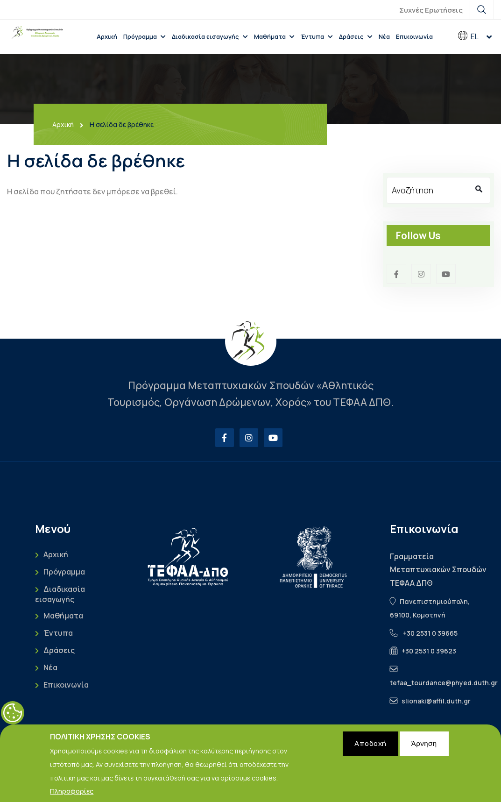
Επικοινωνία (414, 36)
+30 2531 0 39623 (429, 650)
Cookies (12, 716)
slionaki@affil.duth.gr (436, 700)
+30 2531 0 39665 (430, 633)
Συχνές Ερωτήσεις (431, 10)
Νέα (384, 36)
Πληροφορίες (71, 794)
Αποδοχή (370, 747)
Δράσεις (351, 36)
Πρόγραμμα (140, 36)
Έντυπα (312, 36)
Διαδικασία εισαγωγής (205, 36)
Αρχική (107, 36)
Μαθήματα (270, 36)
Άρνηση (424, 747)
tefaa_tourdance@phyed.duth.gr (444, 682)
